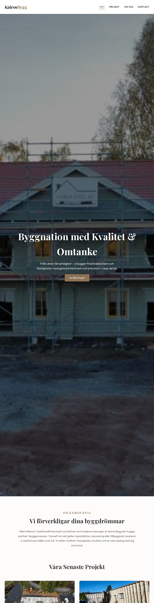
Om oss (128, 6)
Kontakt (143, 6)
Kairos (16, 7)
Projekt (114, 6)
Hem (102, 6)
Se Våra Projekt (77, 277)
